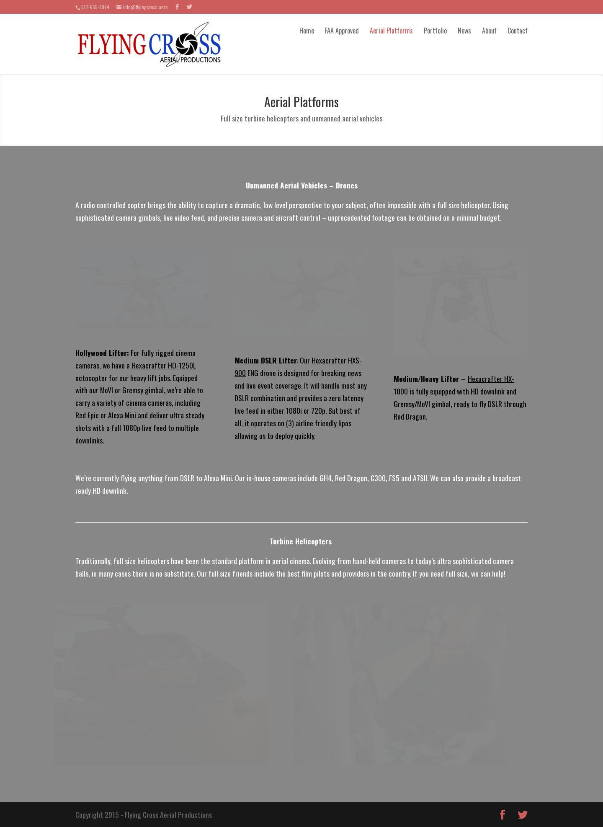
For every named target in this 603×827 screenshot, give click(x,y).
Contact (518, 31)
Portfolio (435, 31)
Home (306, 31)
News (464, 31)
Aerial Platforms (391, 31)
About (489, 31)
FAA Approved (342, 31)
